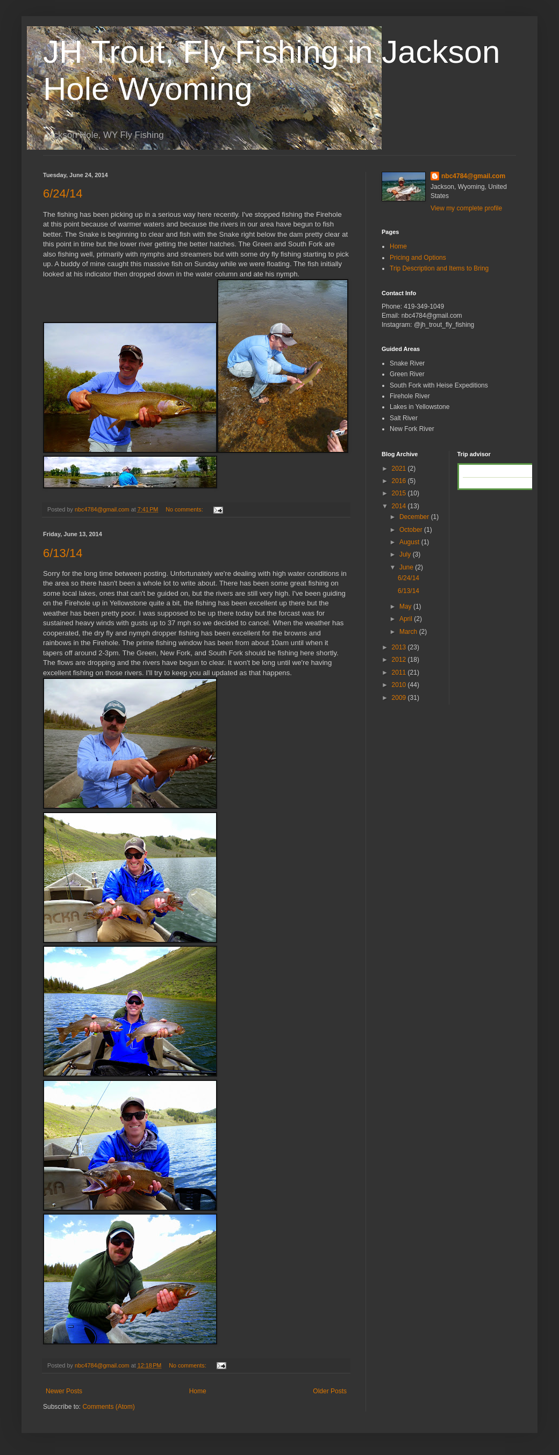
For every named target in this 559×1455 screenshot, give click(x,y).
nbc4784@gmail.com (473, 176)
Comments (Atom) (108, 1406)
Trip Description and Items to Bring (439, 268)
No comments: (185, 509)
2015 (400, 493)
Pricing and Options (418, 257)
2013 (400, 647)
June (407, 567)
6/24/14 (62, 193)
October (411, 529)
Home (197, 1391)
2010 (400, 685)
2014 (400, 506)
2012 (400, 659)
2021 (400, 468)
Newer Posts (64, 1391)
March (409, 631)
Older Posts (330, 1391)
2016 (400, 481)
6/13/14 (62, 553)
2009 (400, 697)
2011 (400, 672)
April (406, 619)
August (410, 542)
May (406, 606)
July (406, 554)
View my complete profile (466, 208)
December (415, 517)
